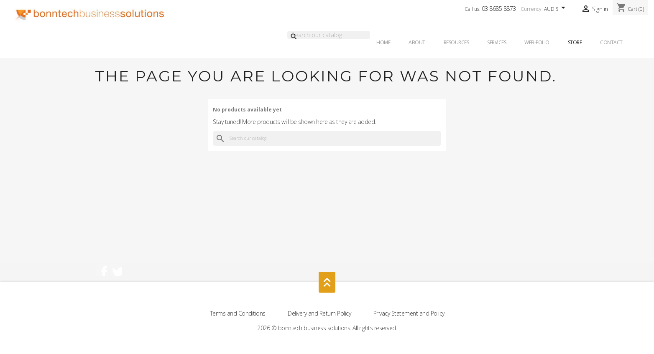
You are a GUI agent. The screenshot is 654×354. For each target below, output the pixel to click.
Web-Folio (536, 42)
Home (383, 42)
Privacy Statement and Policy (409, 313)
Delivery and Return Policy (320, 313)
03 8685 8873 (499, 9)
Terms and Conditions (238, 313)
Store (575, 42)
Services (496, 42)
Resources (456, 42)
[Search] (328, 35)
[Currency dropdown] (556, 10)
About (417, 42)
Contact (611, 42)
